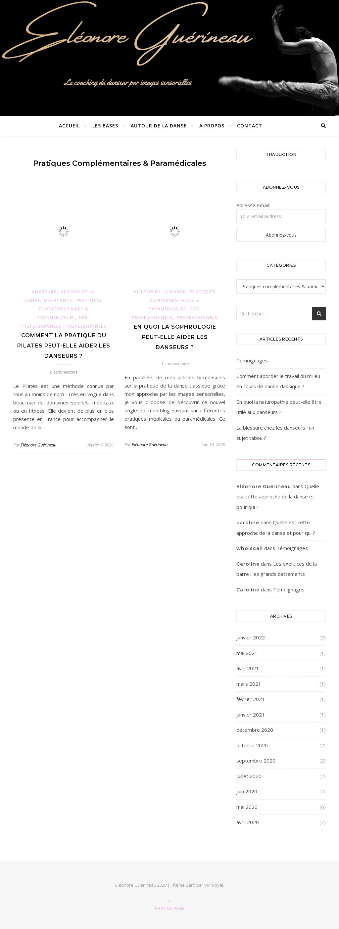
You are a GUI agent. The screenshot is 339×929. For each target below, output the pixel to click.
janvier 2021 (250, 714)
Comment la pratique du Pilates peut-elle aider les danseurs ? (63, 345)
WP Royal (213, 885)
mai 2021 (247, 653)
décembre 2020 (254, 729)
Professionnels (86, 326)
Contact (249, 125)
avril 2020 (247, 822)
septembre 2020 (255, 760)
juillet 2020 (249, 776)
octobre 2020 (252, 745)
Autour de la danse (159, 125)
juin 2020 (246, 791)
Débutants (58, 300)
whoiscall (249, 548)
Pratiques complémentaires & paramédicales (70, 309)
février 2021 (250, 699)
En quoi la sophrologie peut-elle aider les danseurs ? (175, 337)
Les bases (105, 125)
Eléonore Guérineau (38, 445)
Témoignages (252, 360)
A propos (211, 125)
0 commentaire (63, 372)
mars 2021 (248, 683)
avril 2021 (247, 668)
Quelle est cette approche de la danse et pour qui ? (277, 496)
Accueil (69, 125)
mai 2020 (247, 807)
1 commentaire (175, 363)
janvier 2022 (250, 637)
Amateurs (44, 292)
